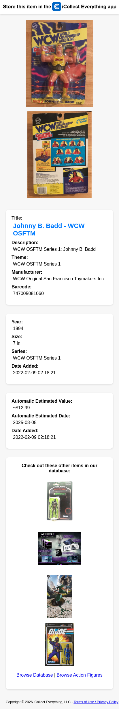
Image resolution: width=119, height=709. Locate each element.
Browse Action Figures (80, 675)
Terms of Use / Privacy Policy (95, 702)
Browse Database (34, 675)
